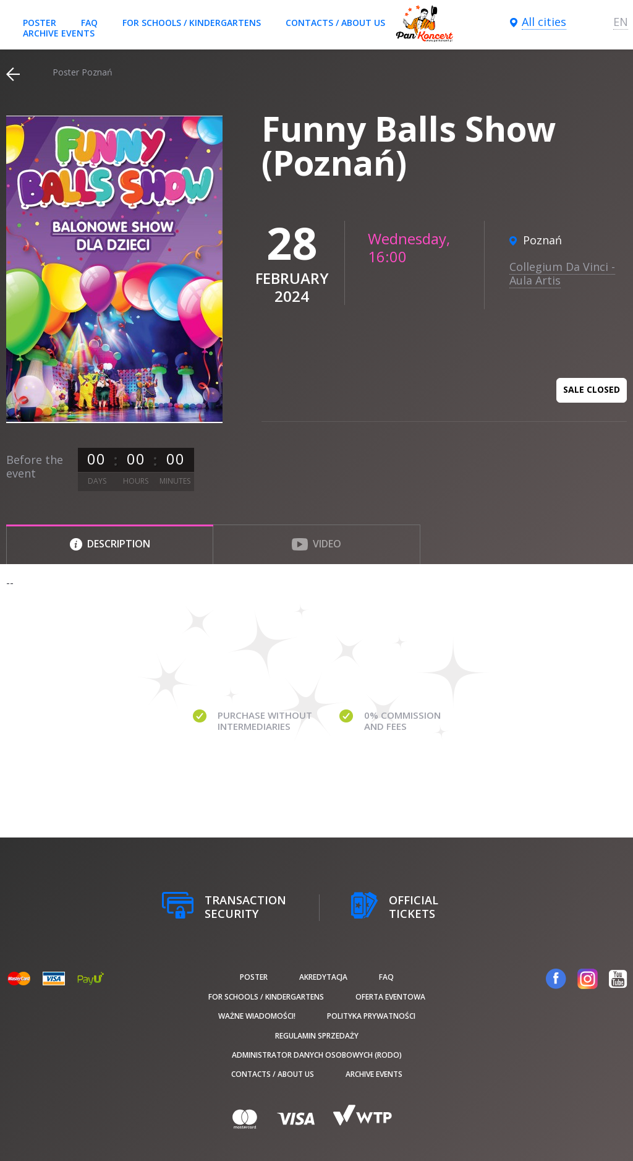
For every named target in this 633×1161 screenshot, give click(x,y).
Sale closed (591, 389)
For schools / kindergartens (191, 22)
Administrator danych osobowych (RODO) (317, 1055)
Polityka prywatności (371, 1016)
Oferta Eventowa (390, 997)
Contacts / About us (335, 22)
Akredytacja (323, 977)
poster (39, 22)
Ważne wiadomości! (256, 1016)
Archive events (59, 33)
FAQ (89, 22)
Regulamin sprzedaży (317, 1035)
